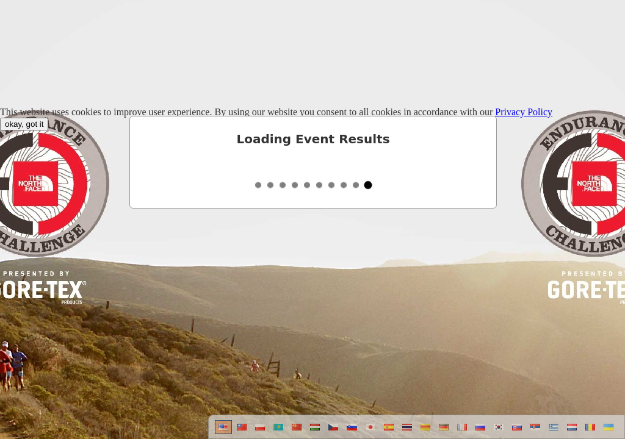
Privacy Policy (523, 112)
